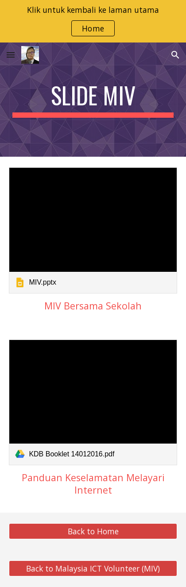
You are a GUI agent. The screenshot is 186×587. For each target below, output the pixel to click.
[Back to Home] (92, 531)
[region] (93, 21)
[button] (10, 54)
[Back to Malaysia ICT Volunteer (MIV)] (92, 568)
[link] (93, 230)
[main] (93, 99)
